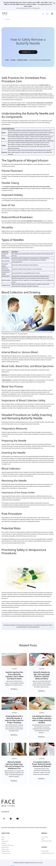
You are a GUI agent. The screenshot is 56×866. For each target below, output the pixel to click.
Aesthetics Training (22, 60)
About (3, 837)
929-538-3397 (44, 851)
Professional (5, 841)
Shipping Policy (6, 851)
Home (7, 60)
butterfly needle (44, 85)
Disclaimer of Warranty (8, 845)
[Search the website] (4, 19)
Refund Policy (5, 847)
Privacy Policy (5, 849)
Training (13, 60)
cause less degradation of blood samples (31, 221)
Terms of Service (6, 853)
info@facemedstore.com (47, 853)
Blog (3, 839)
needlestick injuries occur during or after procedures (33, 94)
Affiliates (4, 843)
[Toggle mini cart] (47, 14)
